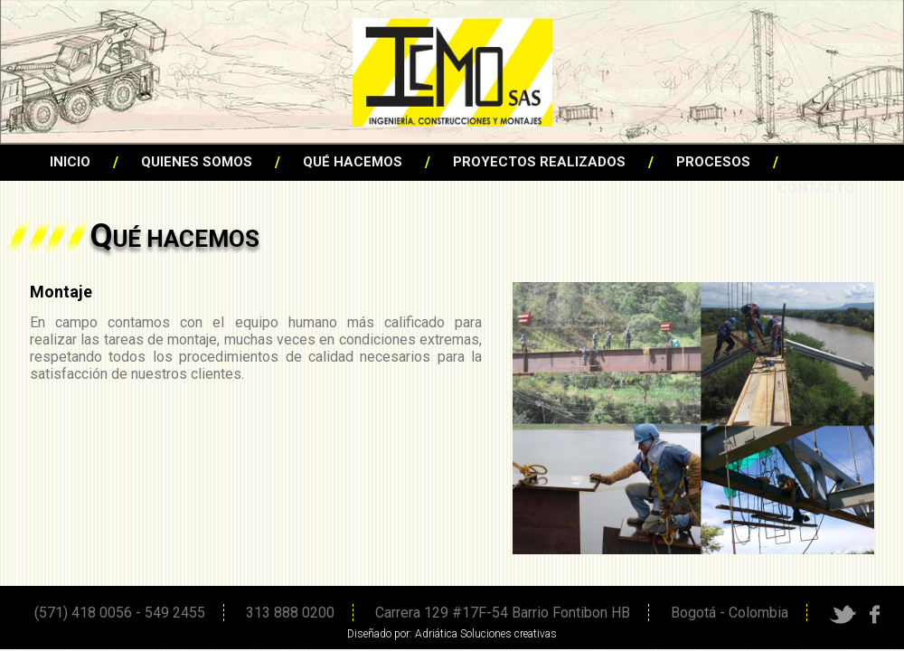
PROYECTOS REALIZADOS (539, 162)
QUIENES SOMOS (196, 162)
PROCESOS (713, 162)
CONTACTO (815, 188)
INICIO (70, 162)
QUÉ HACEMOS (352, 162)
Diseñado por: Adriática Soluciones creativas (452, 633)
